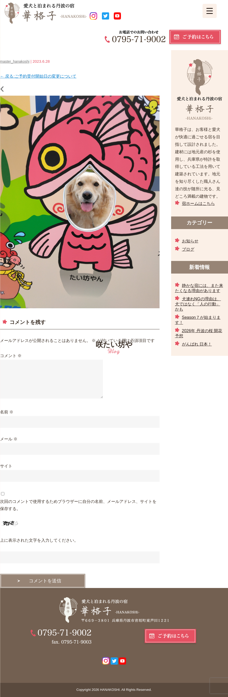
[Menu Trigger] (210, 11)
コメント (11, 356)
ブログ (188, 249)
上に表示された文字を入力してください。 (39, 540)
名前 (6, 412)
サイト (6, 466)
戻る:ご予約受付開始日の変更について (38, 76)
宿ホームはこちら (198, 203)
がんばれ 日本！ (197, 344)
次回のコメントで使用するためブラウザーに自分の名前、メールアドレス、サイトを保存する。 (78, 505)
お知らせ (190, 241)
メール (8, 439)
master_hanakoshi (14, 61)
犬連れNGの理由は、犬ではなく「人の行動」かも (198, 304)
